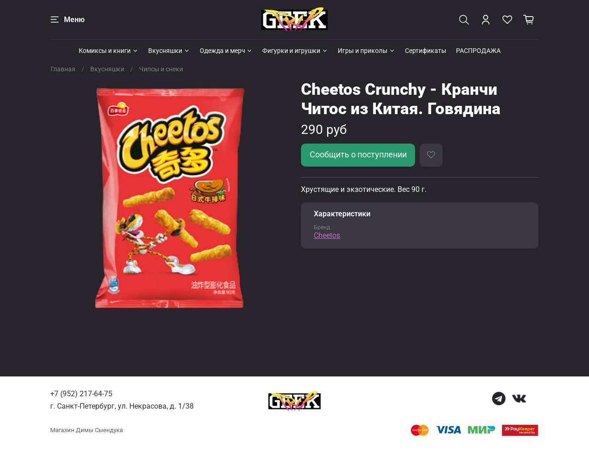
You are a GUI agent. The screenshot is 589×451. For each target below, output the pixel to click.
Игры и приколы (366, 50)
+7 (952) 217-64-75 (81, 393)
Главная (63, 69)
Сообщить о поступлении (358, 154)
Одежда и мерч (226, 50)
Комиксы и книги (109, 50)
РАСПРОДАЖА (478, 50)
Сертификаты (425, 50)
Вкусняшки (169, 50)
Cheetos (327, 235)
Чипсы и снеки (161, 69)
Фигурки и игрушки (295, 50)
